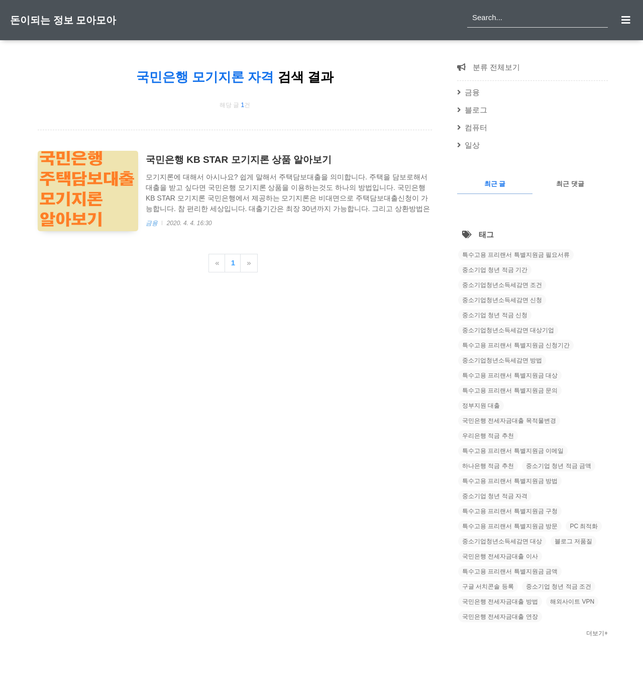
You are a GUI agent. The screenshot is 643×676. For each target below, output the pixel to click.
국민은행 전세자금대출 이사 (500, 556)
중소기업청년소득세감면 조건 (502, 284)
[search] (537, 18)
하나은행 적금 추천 (488, 465)
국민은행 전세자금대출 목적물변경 (509, 420)
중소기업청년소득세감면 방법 (502, 360)
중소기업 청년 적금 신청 (494, 315)
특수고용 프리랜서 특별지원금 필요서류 (516, 254)
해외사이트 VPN (572, 601)
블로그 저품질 (573, 541)
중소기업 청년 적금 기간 (494, 269)
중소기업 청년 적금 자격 (494, 496)
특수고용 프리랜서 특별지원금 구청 (510, 511)
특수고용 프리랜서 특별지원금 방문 (510, 526)
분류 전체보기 (495, 67)
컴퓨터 (476, 127)
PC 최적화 (584, 526)
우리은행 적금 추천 (488, 435)
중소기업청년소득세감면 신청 (502, 300)
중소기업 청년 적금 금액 (558, 465)
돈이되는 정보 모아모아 (63, 20)
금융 (152, 223)
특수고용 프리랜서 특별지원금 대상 (510, 375)
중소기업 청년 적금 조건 (558, 586)
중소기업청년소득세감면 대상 (502, 541)
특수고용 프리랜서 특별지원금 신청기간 (516, 345)
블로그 (476, 110)
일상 (472, 145)
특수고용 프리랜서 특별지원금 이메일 (513, 450)
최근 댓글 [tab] (570, 183)
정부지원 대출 (481, 405)
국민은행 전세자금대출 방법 (500, 601)
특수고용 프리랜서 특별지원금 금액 (510, 571)
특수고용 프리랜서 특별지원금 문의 (510, 390)
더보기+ (597, 633)
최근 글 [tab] (495, 183)
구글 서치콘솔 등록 (488, 586)
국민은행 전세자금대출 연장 (500, 616)
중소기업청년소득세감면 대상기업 (508, 330)
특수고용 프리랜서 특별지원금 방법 (510, 481)
